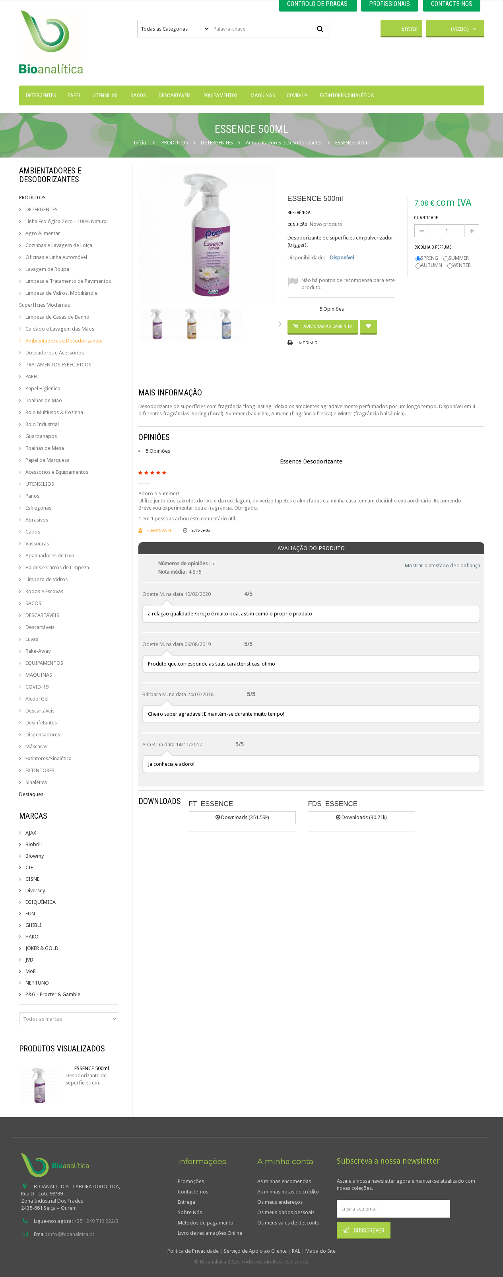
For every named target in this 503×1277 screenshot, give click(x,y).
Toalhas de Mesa (44, 448)
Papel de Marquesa (47, 460)
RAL (296, 1251)
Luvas (31, 639)
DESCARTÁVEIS (41, 615)
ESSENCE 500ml (91, 1068)
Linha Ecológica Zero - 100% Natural (66, 221)
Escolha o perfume (433, 247)
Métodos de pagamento (205, 1223)
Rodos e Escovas (43, 591)
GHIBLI (33, 925)
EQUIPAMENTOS (43, 663)
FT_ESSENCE (211, 804)
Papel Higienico (42, 388)
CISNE (31, 879)
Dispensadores (42, 735)
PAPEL (31, 377)
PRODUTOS (32, 198)
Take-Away (37, 651)
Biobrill (33, 844)
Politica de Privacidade (193, 1251)
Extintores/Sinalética (48, 758)
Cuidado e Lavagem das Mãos (59, 329)
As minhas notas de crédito (288, 1192)
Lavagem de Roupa (46, 269)
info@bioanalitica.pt (71, 1234)
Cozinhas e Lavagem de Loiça (58, 245)
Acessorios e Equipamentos (56, 472)
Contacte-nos (193, 1192)
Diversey (34, 891)
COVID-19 (36, 687)
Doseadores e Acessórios (54, 353)
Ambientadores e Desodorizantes (63, 341)
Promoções (191, 1181)
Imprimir (307, 342)
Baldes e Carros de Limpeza (56, 567)
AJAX (30, 833)
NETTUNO (36, 983)
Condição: (298, 224)
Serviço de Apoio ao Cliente (255, 1251)
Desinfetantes (40, 723)
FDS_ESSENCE (332, 804)
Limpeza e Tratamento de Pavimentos (67, 281)
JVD (28, 960)
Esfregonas (37, 508)
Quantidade (426, 218)
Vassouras (36, 544)
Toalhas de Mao (43, 400)
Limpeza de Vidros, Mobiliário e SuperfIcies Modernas (58, 299)
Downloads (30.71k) (361, 817)
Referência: (299, 212)
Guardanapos (40, 436)
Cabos (32, 532)
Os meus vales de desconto (288, 1223)
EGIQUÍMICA (40, 902)
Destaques (31, 794)
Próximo (281, 323)
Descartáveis (39, 627)
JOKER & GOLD (41, 948)
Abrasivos (36, 520)
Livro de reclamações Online (210, 1233)
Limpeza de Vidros (46, 579)
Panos (31, 496)
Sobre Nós (190, 1212)
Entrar (401, 28)
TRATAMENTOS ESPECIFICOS (57, 365)
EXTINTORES (39, 770)
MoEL (31, 971)
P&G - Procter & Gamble (52, 994)
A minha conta (285, 1161)
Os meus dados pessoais (286, 1212)
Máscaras (35, 746)
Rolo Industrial (41, 424)
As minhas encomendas (284, 1181)
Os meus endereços (280, 1202)
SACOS (32, 603)
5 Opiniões (158, 451)
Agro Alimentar (42, 233)
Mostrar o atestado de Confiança (442, 565)
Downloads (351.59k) (242, 817)
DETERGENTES (41, 209)
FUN (29, 914)
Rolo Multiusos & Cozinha (53, 412)
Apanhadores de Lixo (49, 556)
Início (140, 143)
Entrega (186, 1202)
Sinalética (35, 782)
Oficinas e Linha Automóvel (55, 257)
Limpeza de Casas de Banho (56, 317)
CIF (28, 867)
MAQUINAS (38, 675)
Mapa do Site (320, 1251)
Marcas (33, 816)
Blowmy (34, 856)
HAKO (31, 937)
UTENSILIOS (39, 484)
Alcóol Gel (36, 699)
